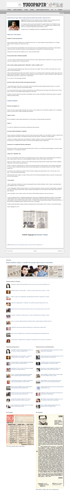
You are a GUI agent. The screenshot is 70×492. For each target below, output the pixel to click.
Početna (9, 9)
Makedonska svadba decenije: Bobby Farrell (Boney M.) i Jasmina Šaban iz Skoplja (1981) (28, 327)
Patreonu (39, 234)
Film (15, 244)
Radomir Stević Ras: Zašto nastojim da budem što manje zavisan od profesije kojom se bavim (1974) (30, 308)
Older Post (60, 251)
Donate (45, 234)
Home (35, 251)
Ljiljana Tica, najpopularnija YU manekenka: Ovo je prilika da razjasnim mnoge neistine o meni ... (30, 302)
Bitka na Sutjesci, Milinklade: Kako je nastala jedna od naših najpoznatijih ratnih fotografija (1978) (30, 333)
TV (42, 244)
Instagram (60, 9)
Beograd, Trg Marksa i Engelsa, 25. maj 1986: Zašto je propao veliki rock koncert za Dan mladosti (29, 262)
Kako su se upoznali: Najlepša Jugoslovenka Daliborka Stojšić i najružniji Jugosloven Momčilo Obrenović (31, 321)
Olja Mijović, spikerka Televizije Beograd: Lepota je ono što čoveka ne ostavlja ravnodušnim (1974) (30, 284)
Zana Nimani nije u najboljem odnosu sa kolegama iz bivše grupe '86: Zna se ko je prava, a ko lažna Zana (31, 339)
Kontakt (26, 9)
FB (52, 9)
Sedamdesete (38, 244)
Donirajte (32, 9)
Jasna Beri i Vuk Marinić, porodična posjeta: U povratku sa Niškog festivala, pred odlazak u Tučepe (30, 315)
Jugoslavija (22, 244)
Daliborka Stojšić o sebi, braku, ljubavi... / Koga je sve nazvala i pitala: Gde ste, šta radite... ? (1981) (30, 290)
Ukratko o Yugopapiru (17, 9)
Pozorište (34, 244)
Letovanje (30, 244)
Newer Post (10, 251)
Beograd (11, 244)
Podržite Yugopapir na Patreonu (42, 9)
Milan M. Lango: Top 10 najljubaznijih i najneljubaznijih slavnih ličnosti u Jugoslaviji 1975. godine (30, 296)
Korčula (26, 244)
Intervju (17, 244)
